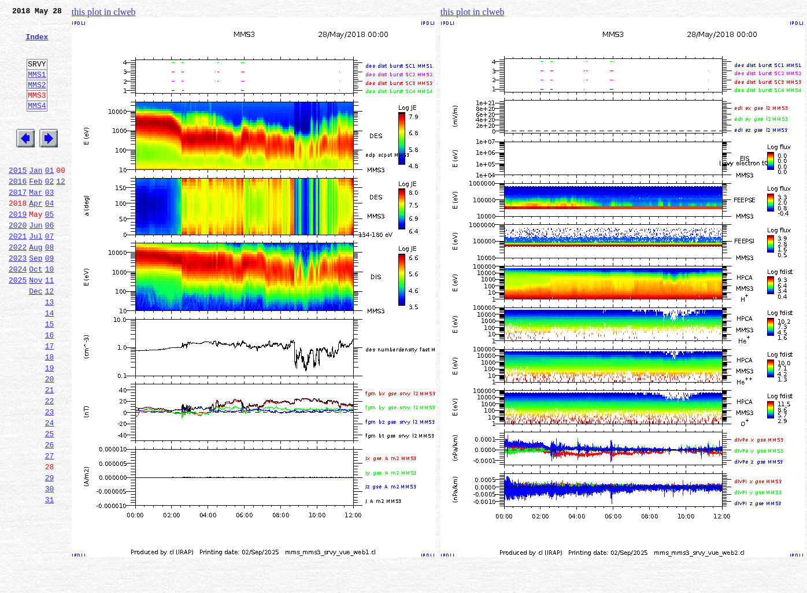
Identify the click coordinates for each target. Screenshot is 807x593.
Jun (35, 261)
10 (49, 312)
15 (49, 375)
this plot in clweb (104, 12)
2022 (18, 286)
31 (49, 579)
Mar (35, 223)
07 (49, 274)
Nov (35, 325)
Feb (35, 210)
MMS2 (37, 100)
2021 (18, 274)
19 (49, 426)
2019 (18, 248)
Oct (35, 312)
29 (49, 553)
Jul (35, 274)
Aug (35, 286)
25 (49, 503)
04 (49, 236)
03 (49, 223)
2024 (18, 312)
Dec (35, 337)
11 (49, 325)
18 (49, 414)
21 (49, 452)
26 (49, 515)
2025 (18, 325)
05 (49, 248)
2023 (18, 299)
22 (49, 464)
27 (49, 528)
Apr (35, 236)
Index (36, 43)
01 (49, 197)
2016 (18, 210)
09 (49, 299)
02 (49, 210)
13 (49, 350)
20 (49, 439)
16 (49, 388)
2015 (18, 197)
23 (49, 477)
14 (49, 363)
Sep (35, 299)
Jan (35, 197)
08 (49, 286)
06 (49, 261)
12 (60, 210)
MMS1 (37, 88)
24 (49, 490)
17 (49, 401)
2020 (18, 261)
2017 (18, 223)
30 (49, 566)
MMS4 (37, 124)
